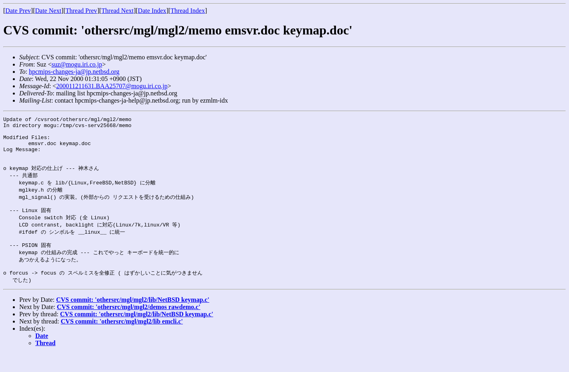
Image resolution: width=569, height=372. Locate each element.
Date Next (48, 10)
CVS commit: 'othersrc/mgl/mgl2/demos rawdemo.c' (128, 325)
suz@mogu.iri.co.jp (76, 64)
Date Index (152, 10)
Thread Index (187, 10)
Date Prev (18, 10)
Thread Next (117, 10)
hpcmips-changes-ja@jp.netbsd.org (74, 71)
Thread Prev (81, 10)
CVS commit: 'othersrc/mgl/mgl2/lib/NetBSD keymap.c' (132, 318)
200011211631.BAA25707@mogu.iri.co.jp (112, 86)
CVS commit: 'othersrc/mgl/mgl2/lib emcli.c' (122, 340)
